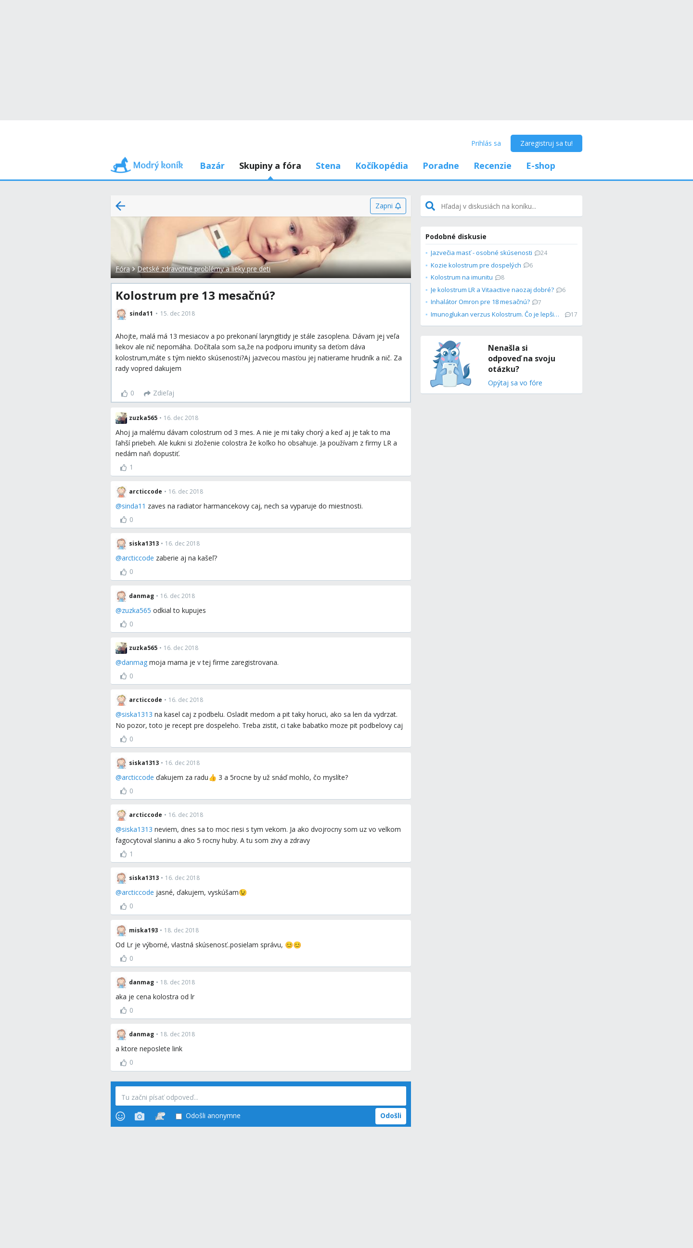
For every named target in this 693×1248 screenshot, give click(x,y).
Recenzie (493, 165)
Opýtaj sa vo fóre (515, 383)
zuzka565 (136, 610)
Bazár (212, 165)
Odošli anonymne (208, 1116)
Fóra (123, 268)
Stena (328, 165)
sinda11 (134, 505)
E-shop (540, 165)
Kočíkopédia (381, 165)
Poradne (441, 165)
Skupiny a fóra (270, 165)
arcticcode (138, 557)
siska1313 (137, 714)
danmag (134, 662)
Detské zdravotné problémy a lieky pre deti (203, 268)
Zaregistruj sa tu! (546, 143)
